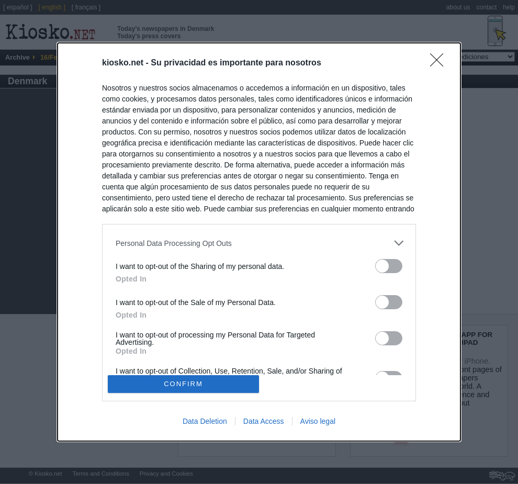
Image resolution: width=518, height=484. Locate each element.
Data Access (263, 421)
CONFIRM (183, 383)
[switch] (388, 266)
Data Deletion (205, 421)
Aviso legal (317, 421)
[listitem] (259, 243)
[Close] (440, 63)
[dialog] (259, 242)
